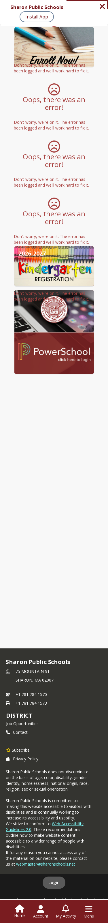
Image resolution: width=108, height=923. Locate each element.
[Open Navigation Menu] (89, 912)
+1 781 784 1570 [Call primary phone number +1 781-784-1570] (31, 694)
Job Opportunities (22, 723)
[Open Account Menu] (40, 912)
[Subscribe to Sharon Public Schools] (18, 750)
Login (54, 882)
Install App (36, 17)
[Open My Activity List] (66, 912)
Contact (17, 732)
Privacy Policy (22, 758)
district (19, 715)
